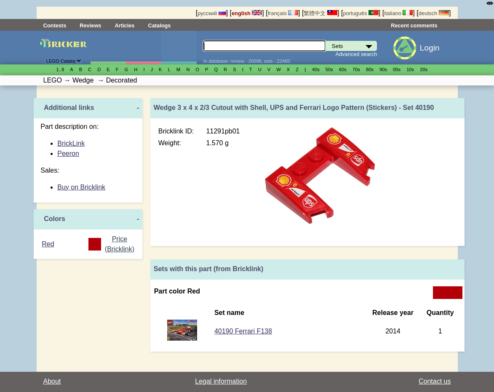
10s (410, 69)
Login (430, 47)
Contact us (435, 381)
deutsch (434, 13)
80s (370, 69)
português (360, 13)
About (52, 381)
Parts (178, 47)
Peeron (68, 153)
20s (423, 69)
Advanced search (356, 54)
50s (329, 69)
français (283, 13)
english (247, 13)
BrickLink (71, 143)
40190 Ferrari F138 (243, 331)
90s (383, 69)
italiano (398, 13)
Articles (124, 25)
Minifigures (143, 47)
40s (316, 69)
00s (397, 69)
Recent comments (414, 25)
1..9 (60, 69)
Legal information (221, 381)
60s (343, 69)
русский (212, 13)
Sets (108, 47)
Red (48, 244)
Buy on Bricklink (81, 187)
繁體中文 (320, 13)
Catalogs (159, 25)
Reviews (90, 25)
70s (356, 69)
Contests (55, 25)
